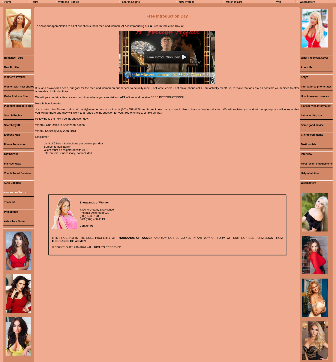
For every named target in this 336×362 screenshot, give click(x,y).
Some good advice (312, 125)
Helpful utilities (309, 173)
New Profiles (186, 1)
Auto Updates (12, 182)
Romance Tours (13, 57)
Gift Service (10, 154)
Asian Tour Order (14, 221)
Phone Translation (14, 144)
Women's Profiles (14, 77)
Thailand (9, 202)
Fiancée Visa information (315, 105)
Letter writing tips (311, 115)
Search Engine (131, 1)
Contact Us (86, 225)
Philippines (10, 211)
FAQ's (304, 77)
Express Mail (11, 134)
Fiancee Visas (12, 163)
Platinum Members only (18, 105)
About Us (306, 67)
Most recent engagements (316, 163)
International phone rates (316, 86)
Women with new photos (18, 86)
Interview (306, 154)
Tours (34, 1)
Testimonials (308, 144)
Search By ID (11, 125)
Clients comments (311, 134)
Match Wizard (234, 1)
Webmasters (307, 1)
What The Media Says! (314, 57)
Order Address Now (15, 96)
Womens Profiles (68, 1)
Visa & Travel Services (17, 173)
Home (7, 1)
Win (278, 1)
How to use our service (314, 96)
